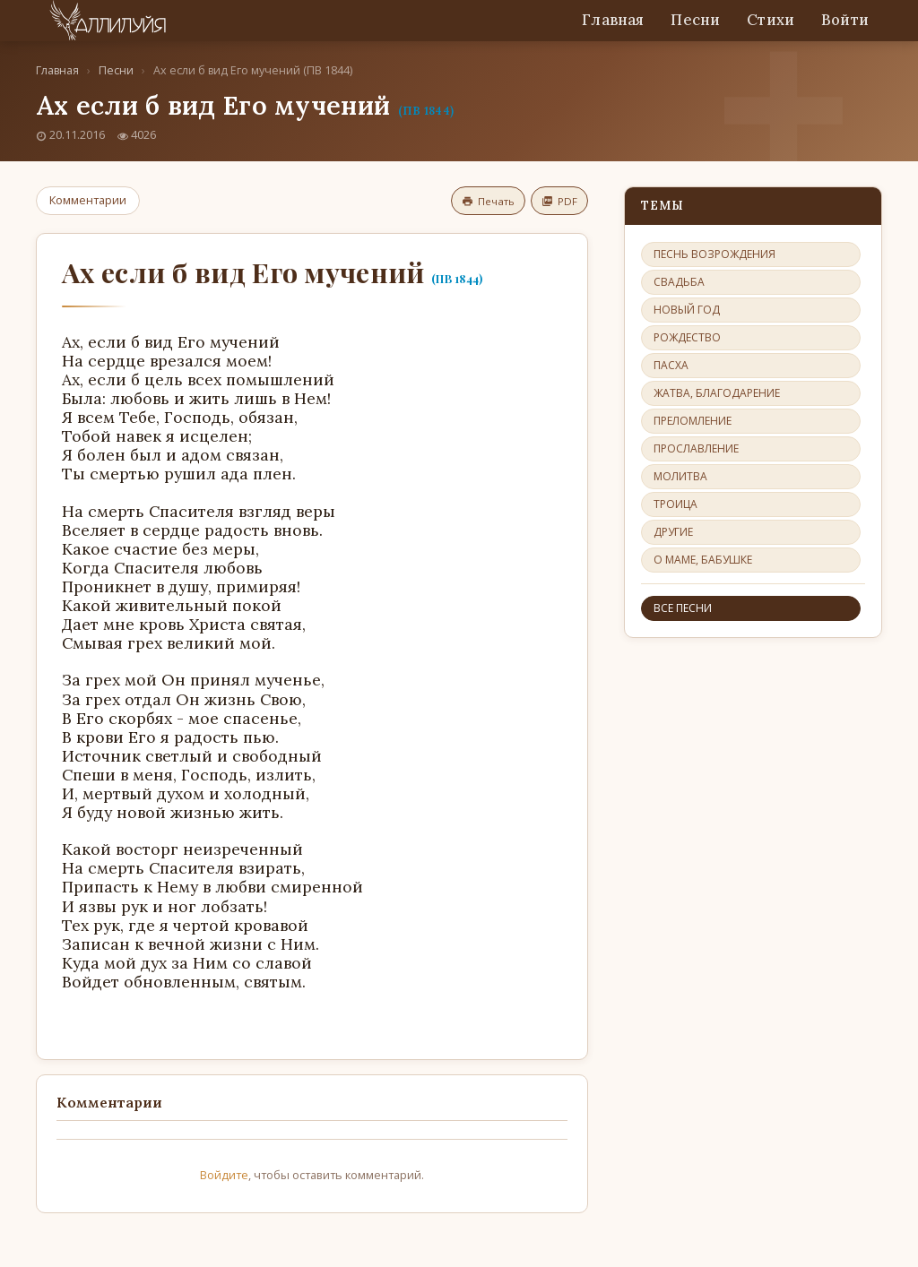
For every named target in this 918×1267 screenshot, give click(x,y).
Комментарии (87, 200)
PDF (559, 201)
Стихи (770, 20)
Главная (613, 20)
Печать (488, 201)
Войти (845, 20)
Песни (695, 20)
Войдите (224, 1175)
